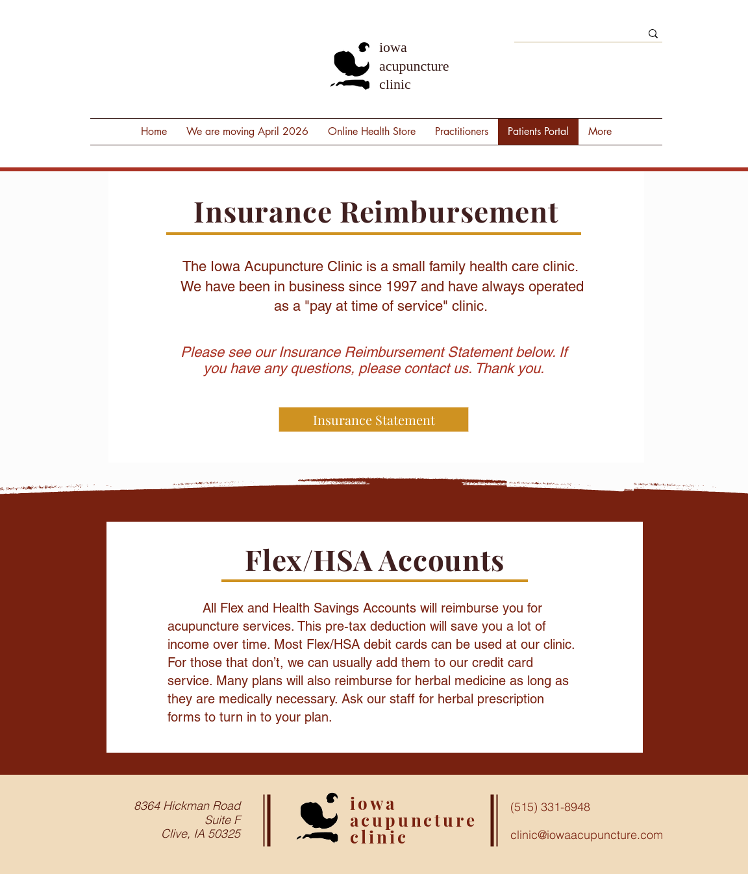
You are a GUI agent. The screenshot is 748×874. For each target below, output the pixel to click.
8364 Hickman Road (187, 805)
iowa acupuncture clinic (414, 65)
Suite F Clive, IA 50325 (200, 827)
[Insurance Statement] (374, 419)
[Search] (567, 37)
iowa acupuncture (413, 811)
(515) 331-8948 (550, 806)
